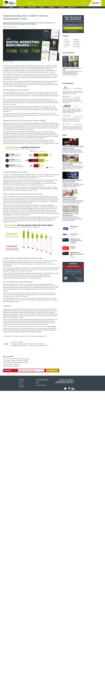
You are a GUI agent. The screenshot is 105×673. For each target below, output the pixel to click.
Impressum (21, 385)
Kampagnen (77, 41)
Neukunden (67, 45)
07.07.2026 (72, 243)
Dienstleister (32, 7)
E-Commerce (77, 46)
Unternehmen (68, 83)
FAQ (37, 383)
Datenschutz (21, 386)
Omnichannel (77, 45)
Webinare (52, 7)
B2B (66, 46)
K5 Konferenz (74, 234)
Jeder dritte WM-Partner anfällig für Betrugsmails (16, 358)
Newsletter (72, 7)
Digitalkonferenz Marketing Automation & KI (77, 254)
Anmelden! (52, 370)
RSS (20, 383)
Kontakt (37, 382)
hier (77, 31)
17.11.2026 (72, 257)
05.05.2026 (72, 228)
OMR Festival (74, 226)
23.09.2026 (72, 248)
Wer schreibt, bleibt (73, 266)
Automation (76, 43)
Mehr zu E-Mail (8, 356)
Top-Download (68, 53)
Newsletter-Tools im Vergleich (11, 366)
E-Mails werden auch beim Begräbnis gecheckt (15, 362)
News (11, 7)
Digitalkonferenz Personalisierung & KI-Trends (76, 240)
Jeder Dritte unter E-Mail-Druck (11, 364)
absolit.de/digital (22, 86)
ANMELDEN (84, 3)
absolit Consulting (7, 27)
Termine (41, 7)
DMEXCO (73, 247)
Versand (67, 43)
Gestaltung (67, 41)
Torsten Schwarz (78, 277)
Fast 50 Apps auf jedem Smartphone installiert (15, 360)
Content (21, 7)
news (64, 135)
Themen (65, 36)
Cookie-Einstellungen (41, 385)
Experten (62, 7)
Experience (76, 39)
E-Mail (66, 39)
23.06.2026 (72, 235)
